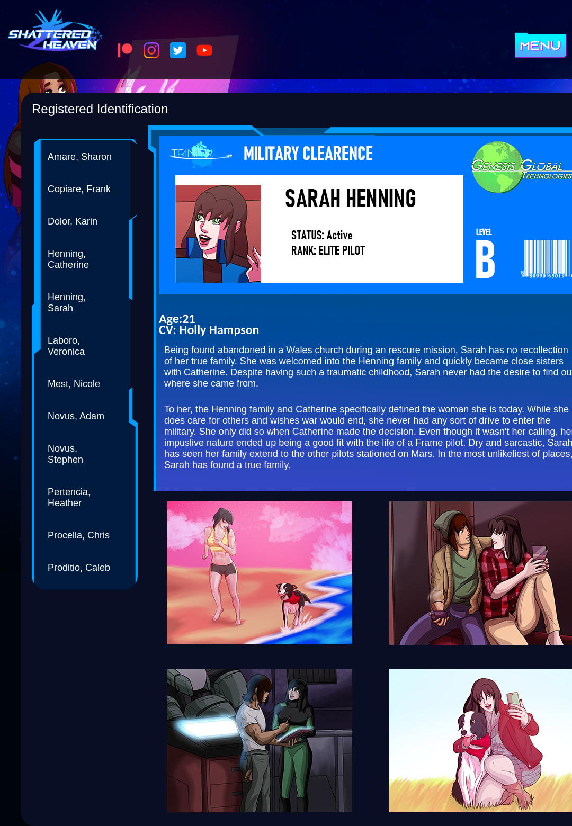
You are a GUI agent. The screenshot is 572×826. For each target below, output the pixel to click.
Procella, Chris (79, 535)
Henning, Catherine (68, 259)
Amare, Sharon (80, 156)
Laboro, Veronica (66, 346)
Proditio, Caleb (79, 567)
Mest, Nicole (74, 384)
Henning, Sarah (67, 302)
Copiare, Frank (79, 189)
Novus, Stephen (65, 454)
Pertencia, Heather (69, 497)
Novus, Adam (76, 416)
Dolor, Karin (72, 221)
